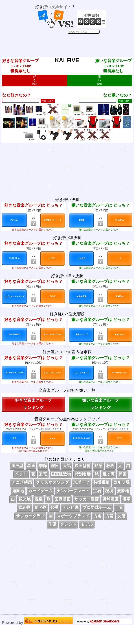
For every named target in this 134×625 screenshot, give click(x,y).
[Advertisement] (71, 43)
